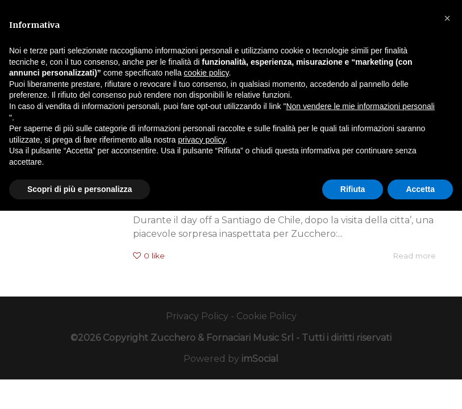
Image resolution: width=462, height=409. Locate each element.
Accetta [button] (420, 189)
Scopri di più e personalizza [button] (79, 189)
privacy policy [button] (201, 139)
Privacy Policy (197, 316)
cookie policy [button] (206, 72)
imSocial (260, 358)
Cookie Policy (266, 316)
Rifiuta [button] (352, 189)
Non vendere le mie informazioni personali (360, 106)
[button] (447, 18)
